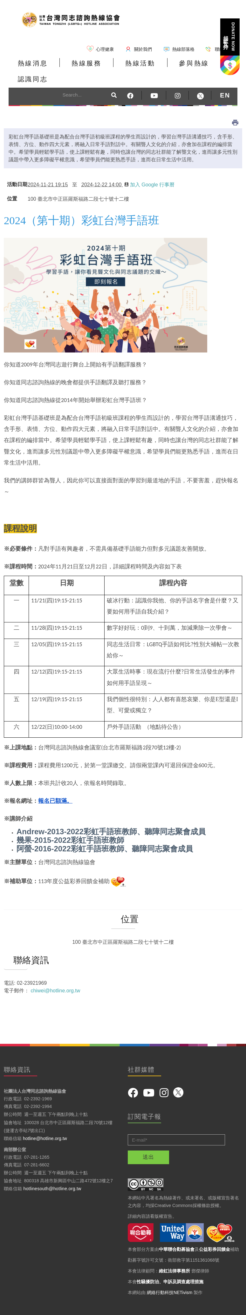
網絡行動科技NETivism (169, 1278)
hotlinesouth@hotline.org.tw (52, 1174)
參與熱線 (165, 67)
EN (225, 81)
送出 (148, 1143)
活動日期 (16, 170)
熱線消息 (29, 67)
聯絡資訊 (15, 946)
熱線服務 (74, 67)
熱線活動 (119, 67)
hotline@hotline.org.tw (45, 1124)
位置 (12, 185)
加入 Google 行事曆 (149, 171)
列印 (235, 109)
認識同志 (210, 67)
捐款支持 (229, 36)
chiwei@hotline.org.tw (55, 977)
